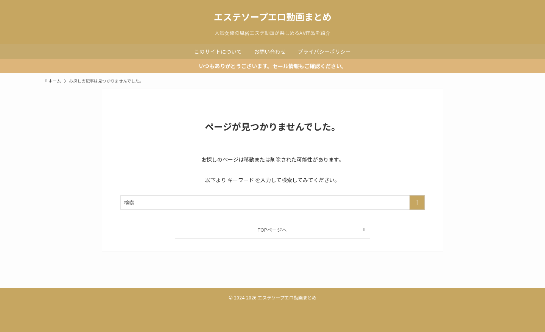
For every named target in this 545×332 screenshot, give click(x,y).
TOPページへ (272, 229)
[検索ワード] (272, 202)
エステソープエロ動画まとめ (273, 16)
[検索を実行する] (417, 202)
